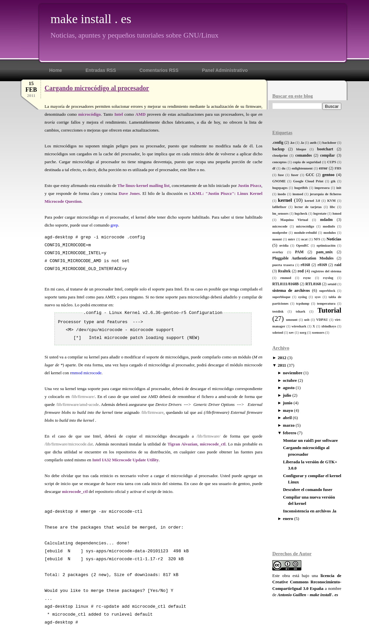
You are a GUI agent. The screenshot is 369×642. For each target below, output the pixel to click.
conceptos (279, 162)
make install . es (90, 19)
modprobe (279, 232)
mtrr (291, 239)
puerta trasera (283, 265)
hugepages (279, 188)
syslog (302, 297)
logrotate (319, 213)
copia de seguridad (307, 162)
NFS (317, 239)
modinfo (329, 226)
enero (288, 518)
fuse (281, 175)
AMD (140, 114)
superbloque (281, 297)
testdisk (278, 311)
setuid (331, 284)
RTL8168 (313, 284)
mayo (288, 410)
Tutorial (329, 310)
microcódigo (305, 226)
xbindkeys (328, 326)
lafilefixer (279, 207)
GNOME (278, 181)
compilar (327, 155)
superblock (327, 290)
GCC (310, 175)
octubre (290, 380)
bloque (301, 149)
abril (287, 417)
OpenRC (302, 245)
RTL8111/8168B (285, 284)
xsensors (318, 332)
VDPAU (322, 319)
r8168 (305, 265)
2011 (282, 365)
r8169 (322, 265)
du (283, 168)
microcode (279, 226)
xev (291, 332)
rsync (307, 278)
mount (277, 239)
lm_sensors (280, 213)
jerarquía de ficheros (325, 194)
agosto (288, 387)
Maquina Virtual (294, 220)
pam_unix (324, 252)
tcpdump (302, 303)
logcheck (300, 213)
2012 (282, 357)
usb (307, 319)
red (300, 270)
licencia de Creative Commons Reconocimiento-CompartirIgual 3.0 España (306, 582)
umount (292, 319)
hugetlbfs (301, 188)
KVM (331, 200)
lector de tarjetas (307, 207)
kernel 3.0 (312, 200)
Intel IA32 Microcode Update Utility (125, 459)
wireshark (298, 326)
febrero (289, 432)
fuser (295, 175)
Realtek (284, 271)
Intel (118, 114)
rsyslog (328, 278)
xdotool (277, 332)
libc (332, 207)
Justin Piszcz (249, 185)
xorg (303, 332)
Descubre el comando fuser (307, 489)
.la (302, 142)
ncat (304, 239)
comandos (303, 155)
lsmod (336, 213)
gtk (333, 181)
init (338, 188)
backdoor (329, 142)
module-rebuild (305, 232)
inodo (282, 194)
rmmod (285, 278)
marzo (288, 425)
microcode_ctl (213, 444)
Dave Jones (129, 193)
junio (287, 402)
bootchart (325, 149)
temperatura (326, 303)
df (273, 168)
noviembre (292, 372)
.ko (292, 142)
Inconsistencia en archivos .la (309, 510)
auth (313, 142)
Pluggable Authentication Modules (303, 258)
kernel (285, 200)
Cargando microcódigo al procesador (97, 88)
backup (278, 149)
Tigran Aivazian (182, 444)
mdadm (326, 220)
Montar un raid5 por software (310, 440)
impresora (322, 188)
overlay (277, 252)
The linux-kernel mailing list (143, 185)
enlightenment (302, 168)
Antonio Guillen (292, 594)
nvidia (283, 245)
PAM (299, 252)
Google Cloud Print (308, 181)
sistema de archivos (291, 290)
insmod (297, 194)
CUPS (331, 162)
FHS (338, 168)
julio (287, 395)
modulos (329, 232)
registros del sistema (326, 271)
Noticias (333, 238)
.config (277, 142)
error (323, 168)
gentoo (328, 174)
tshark (300, 311)
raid (337, 265)
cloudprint (280, 155)
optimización (326, 245)
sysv (317, 297)
